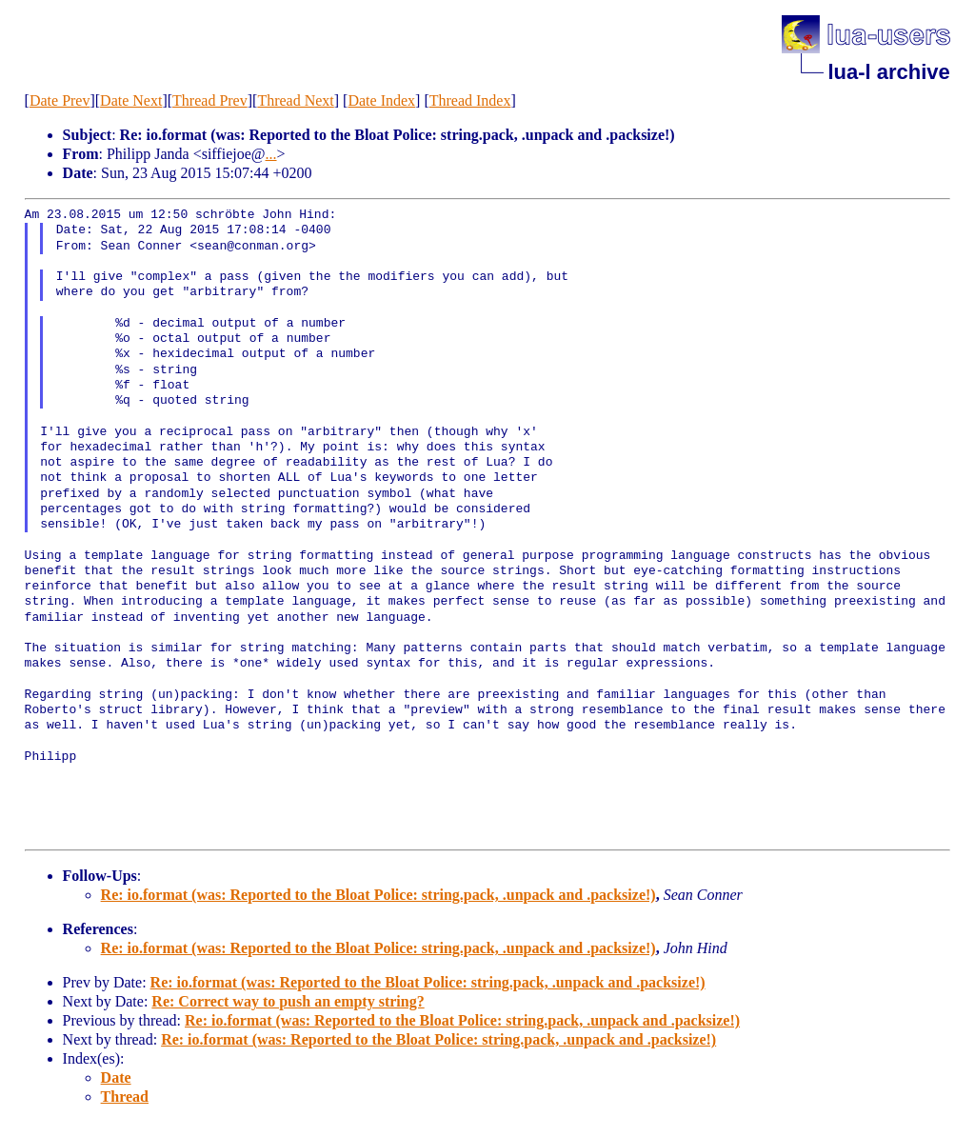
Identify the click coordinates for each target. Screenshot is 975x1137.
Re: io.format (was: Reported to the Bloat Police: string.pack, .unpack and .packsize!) (378, 895)
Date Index (381, 100)
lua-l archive (888, 72)
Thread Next (295, 100)
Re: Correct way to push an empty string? (287, 1001)
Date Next (131, 100)
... (271, 154)
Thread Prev (210, 100)
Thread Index (470, 100)
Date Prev (60, 100)
